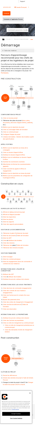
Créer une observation (9, 309)
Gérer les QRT (7, 238)
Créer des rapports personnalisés (13, 224)
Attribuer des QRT (8, 274)
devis (24, 120)
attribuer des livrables (14, 277)
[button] (26, 30)
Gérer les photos (8, 219)
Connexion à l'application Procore (13, 19)
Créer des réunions (8, 243)
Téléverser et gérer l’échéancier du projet (15, 233)
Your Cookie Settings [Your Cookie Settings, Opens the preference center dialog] (16, 418)
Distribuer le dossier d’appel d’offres (14, 155)
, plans (28, 120)
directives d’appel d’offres (18, 122)
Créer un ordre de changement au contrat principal (18, 323)
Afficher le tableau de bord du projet (14, 212)
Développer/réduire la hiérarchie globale (4, 39)
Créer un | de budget (9, 129)
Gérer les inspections (9, 217)
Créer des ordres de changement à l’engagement (18, 302)
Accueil (8, 39)
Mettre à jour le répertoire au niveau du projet (16, 173)
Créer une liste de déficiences (12, 304)
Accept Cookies (16, 413)
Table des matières (10, 50)
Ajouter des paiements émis (11, 299)
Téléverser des (7, 245)
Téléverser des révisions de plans (13, 248)
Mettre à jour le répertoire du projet (13, 127)
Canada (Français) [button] (21, 7)
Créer (4, 240)
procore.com (7, 7)
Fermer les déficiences (10, 375)
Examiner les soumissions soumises (14, 162)
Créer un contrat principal (10, 132)
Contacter (6, 13)
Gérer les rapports (8, 222)
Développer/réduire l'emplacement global (32, 39)
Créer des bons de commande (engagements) (17, 288)
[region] (16, 407)
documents (6, 122)
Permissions (4, 73)
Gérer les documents (9, 235)
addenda (29, 122)
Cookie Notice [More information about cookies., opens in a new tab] (15, 409)
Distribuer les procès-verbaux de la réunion (16, 279)
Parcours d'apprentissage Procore (23, 39)
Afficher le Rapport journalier (11, 214)
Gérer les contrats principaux (11, 259)
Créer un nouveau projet (10, 118)
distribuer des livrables (15, 240)
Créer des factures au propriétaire (13, 320)
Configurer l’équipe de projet (11, 134)
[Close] (30, 393)
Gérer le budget (7, 257)
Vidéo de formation (22, 129)
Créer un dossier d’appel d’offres (13, 152)
